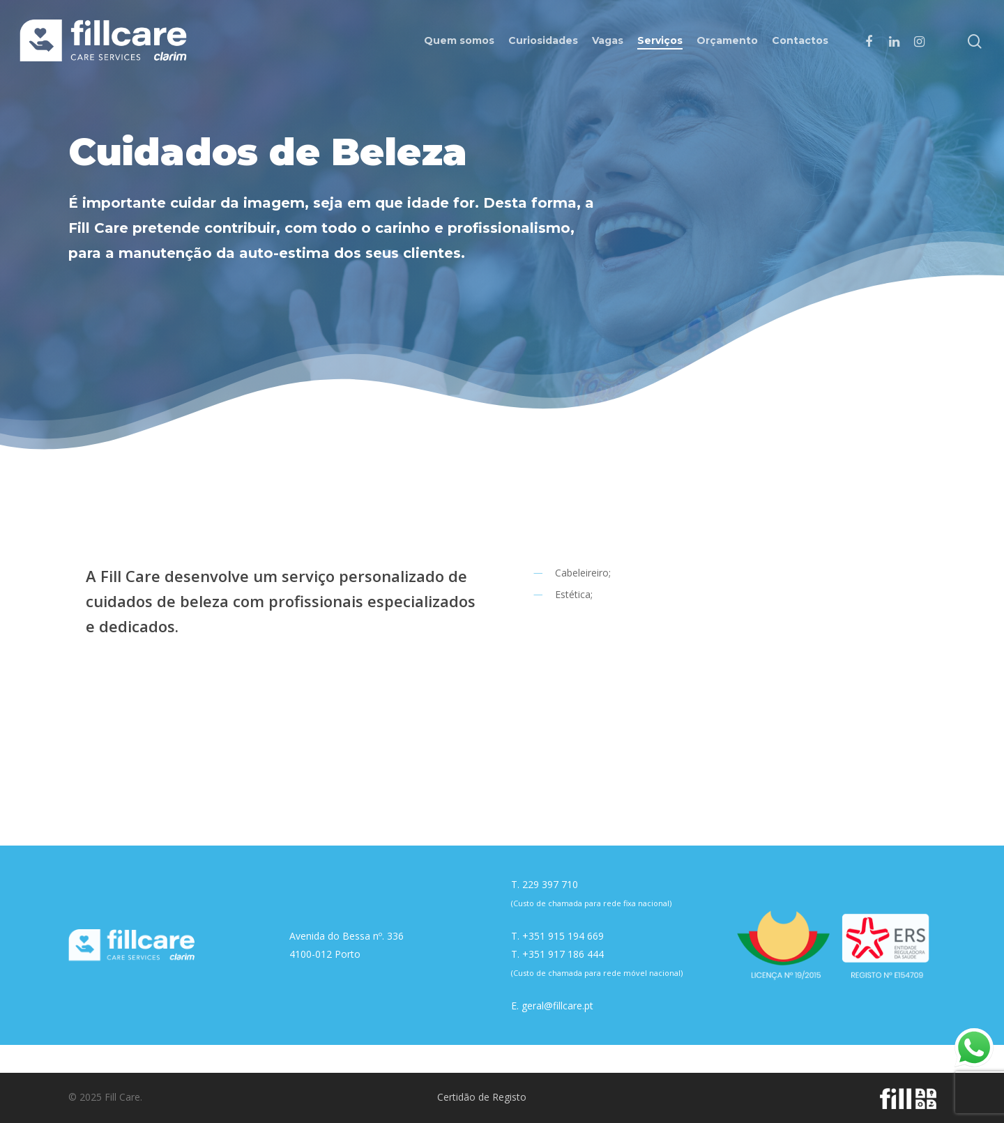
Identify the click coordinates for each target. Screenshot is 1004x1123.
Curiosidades (543, 40)
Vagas (607, 40)
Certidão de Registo (481, 1096)
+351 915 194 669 (563, 935)
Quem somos (459, 40)
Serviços (660, 40)
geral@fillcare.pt (557, 1005)
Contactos (800, 40)
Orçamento (727, 40)
